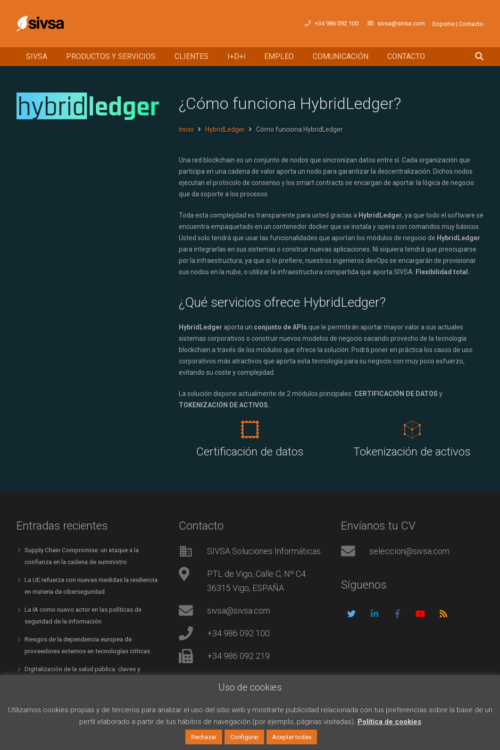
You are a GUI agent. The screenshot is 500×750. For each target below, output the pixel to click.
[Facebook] (397, 613)
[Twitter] (351, 613)
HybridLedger (225, 129)
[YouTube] (420, 613)
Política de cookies (389, 721)
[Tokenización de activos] (412, 429)
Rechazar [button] (204, 737)
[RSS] (443, 613)
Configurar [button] (244, 737)
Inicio (186, 129)
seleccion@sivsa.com (409, 551)
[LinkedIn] (374, 613)
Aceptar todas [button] (291, 737)
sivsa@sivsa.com (238, 610)
